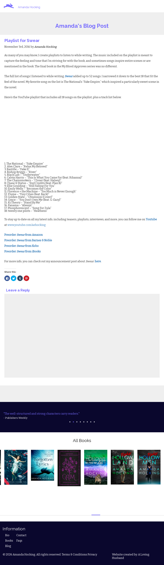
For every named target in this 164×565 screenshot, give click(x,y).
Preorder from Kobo (21, 246)
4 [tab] (80, 422)
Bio (7, 535)
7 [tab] (91, 422)
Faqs (19, 540)
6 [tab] (87, 422)
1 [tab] (70, 422)
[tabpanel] (82, 416)
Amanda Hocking (29, 7)
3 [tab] (77, 422)
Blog (8, 546)
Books (9, 540)
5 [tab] (84, 422)
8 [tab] (94, 422)
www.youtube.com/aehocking (26, 225)
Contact (21, 535)
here (98, 261)
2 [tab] (73, 422)
